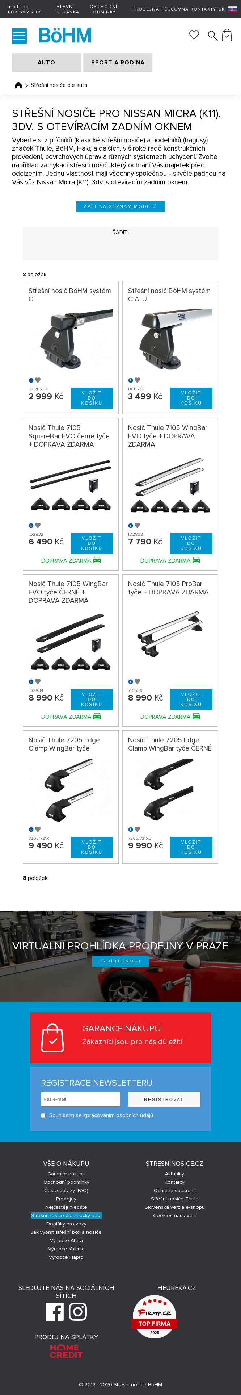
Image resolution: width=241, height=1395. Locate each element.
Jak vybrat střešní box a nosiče (66, 1232)
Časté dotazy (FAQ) (66, 1190)
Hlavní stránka (68, 9)
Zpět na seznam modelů (121, 206)
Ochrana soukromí (175, 1190)
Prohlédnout (121, 961)
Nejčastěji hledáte (66, 1207)
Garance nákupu (66, 1174)
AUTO (46, 62)
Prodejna (145, 9)
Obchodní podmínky (103, 9)
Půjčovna (175, 9)
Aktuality (174, 1174)
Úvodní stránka (18, 85)
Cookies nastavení (174, 1215)
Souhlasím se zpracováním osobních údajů (97, 1115)
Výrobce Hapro (66, 1257)
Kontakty (203, 9)
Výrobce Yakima (66, 1249)
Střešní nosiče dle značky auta (66, 1215)
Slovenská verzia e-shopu (175, 1207)
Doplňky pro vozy (66, 1224)
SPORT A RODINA (118, 62)
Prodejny (66, 1199)
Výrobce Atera (66, 1240)
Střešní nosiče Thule (175, 1199)
